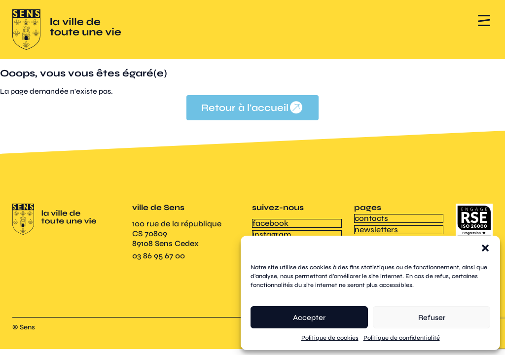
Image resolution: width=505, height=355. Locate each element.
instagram (271, 233)
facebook (270, 222)
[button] (485, 248)
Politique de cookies (330, 337)
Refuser (431, 317)
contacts (371, 217)
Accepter (309, 317)
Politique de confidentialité (401, 337)
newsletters (375, 228)
